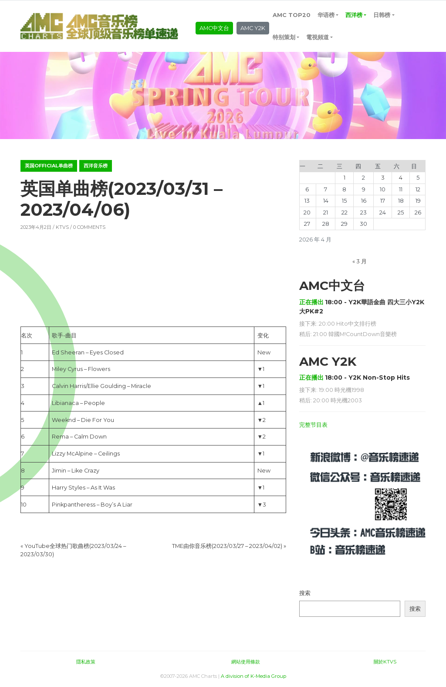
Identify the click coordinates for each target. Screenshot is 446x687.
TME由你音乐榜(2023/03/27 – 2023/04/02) (227, 546)
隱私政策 (85, 662)
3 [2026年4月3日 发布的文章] (383, 177)
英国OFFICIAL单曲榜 (49, 166)
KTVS (62, 227)
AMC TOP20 (292, 15)
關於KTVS (385, 662)
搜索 (305, 593)
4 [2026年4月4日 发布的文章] (400, 177)
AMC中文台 (214, 28)
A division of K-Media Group (253, 676)
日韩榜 (381, 15)
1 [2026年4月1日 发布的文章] (344, 177)
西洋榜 (353, 15)
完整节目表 (313, 425)
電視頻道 (317, 37)
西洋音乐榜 (96, 166)
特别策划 (284, 37)
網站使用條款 (245, 662)
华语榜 (326, 15)
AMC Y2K (252, 28)
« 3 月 (359, 261)
